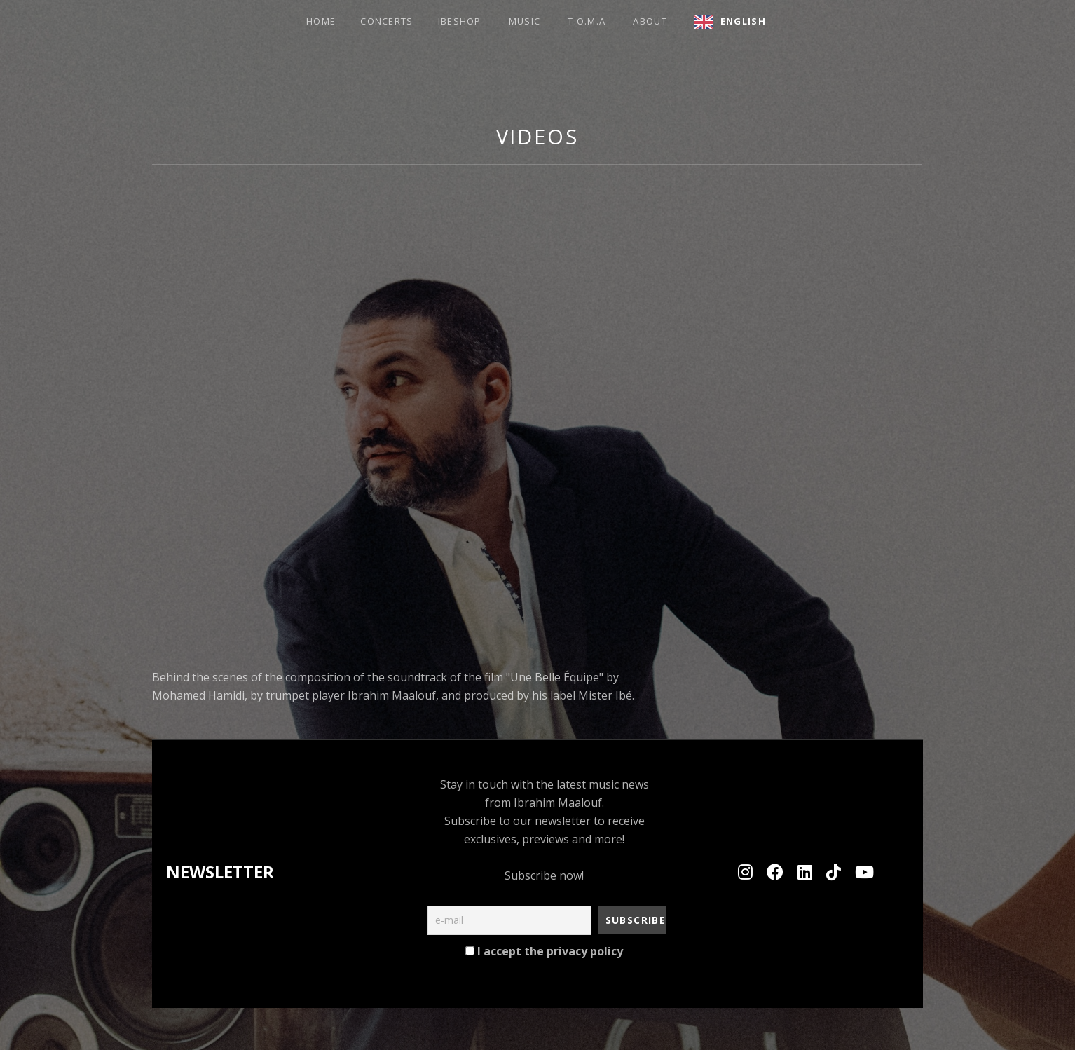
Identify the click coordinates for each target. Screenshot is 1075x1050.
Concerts (386, 21)
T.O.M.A (586, 21)
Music (525, 21)
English (743, 21)
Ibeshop (459, 21)
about (650, 21)
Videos (537, 136)
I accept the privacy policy (544, 951)
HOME (321, 21)
